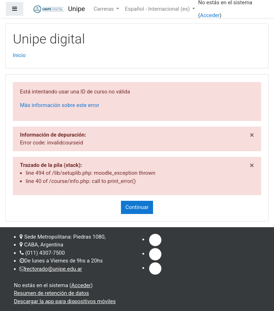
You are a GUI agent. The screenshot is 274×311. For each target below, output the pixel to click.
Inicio (19, 55)
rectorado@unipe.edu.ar (53, 269)
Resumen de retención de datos (51, 293)
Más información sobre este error (59, 105)
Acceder (210, 15)
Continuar (137, 207)
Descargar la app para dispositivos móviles (65, 301)
